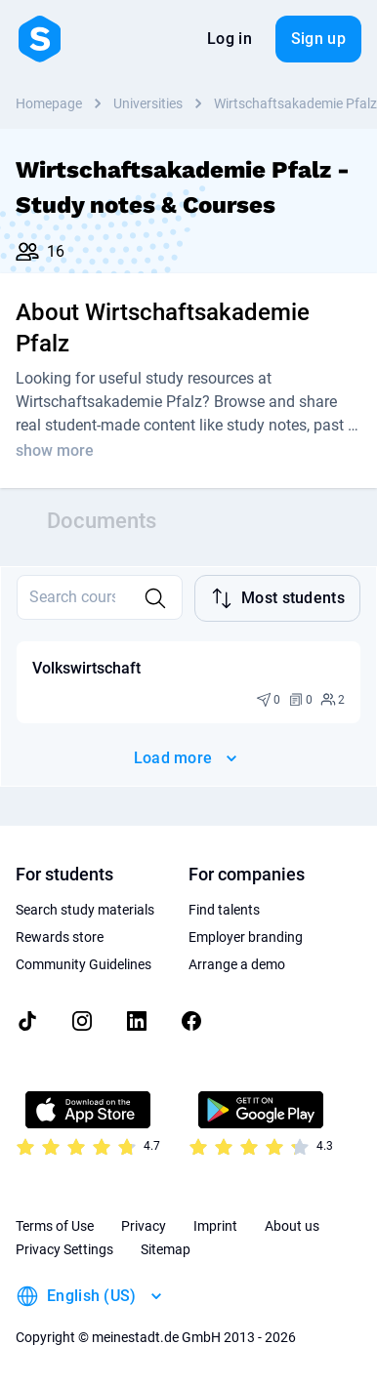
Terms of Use (55, 1226)
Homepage (49, 103)
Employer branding (245, 937)
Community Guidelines (83, 964)
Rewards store (60, 937)
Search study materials (85, 909)
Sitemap (165, 1249)
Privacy (143, 1226)
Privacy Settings (64, 1249)
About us (292, 1226)
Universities (148, 103)
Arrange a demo (236, 964)
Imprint (215, 1226)
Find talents (224, 909)
